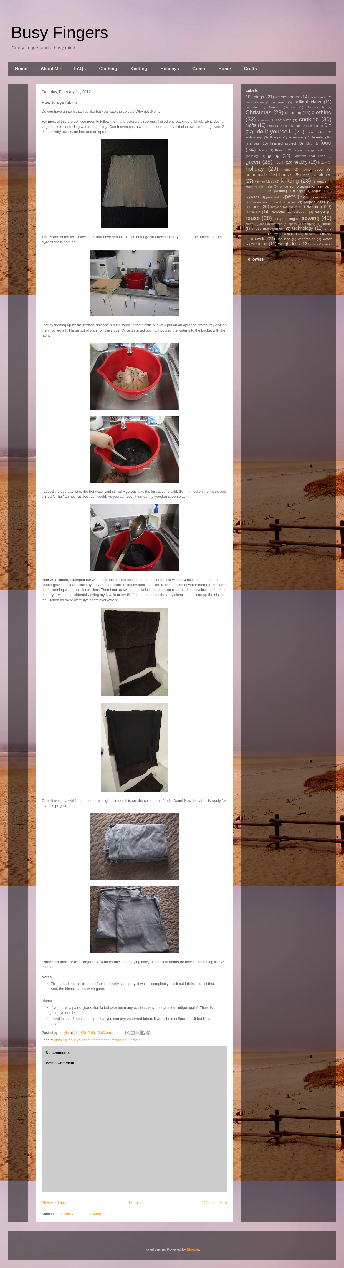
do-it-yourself (79, 1040)
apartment (318, 97)
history (322, 162)
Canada (274, 107)
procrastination (256, 202)
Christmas (259, 112)
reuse (253, 218)
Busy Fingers (59, 32)
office (284, 186)
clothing (60, 1040)
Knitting (138, 68)
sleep (249, 224)
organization (306, 186)
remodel (278, 212)
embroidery (254, 137)
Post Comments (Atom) (82, 1214)
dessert (313, 125)
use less (283, 239)
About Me (51, 68)
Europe (275, 137)
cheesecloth (315, 107)
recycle (276, 207)
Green (198, 68)
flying (308, 143)
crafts (251, 125)
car (293, 107)
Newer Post (55, 1203)
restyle (320, 212)
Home (21, 68)
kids (306, 175)
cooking (309, 119)
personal (272, 197)
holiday (255, 168)
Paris (255, 197)
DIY (328, 125)
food (325, 142)
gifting (274, 155)
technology (302, 228)
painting (280, 191)
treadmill (310, 234)
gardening (318, 150)
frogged (298, 150)
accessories (287, 97)
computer (283, 120)
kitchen (325, 174)
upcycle (134, 1040)
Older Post (215, 1203)
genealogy (252, 156)
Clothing (108, 68)
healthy (300, 162)
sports (293, 224)
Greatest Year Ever (309, 156)
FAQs (80, 68)
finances (252, 143)
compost (263, 120)
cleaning (293, 112)
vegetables (306, 239)
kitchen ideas (264, 181)
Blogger (193, 1249)
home (287, 169)
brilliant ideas (307, 102)
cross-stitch (293, 125)
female (317, 137)
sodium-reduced (271, 224)
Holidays (169, 68)
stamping (308, 224)
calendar (252, 107)
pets (290, 196)
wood (328, 244)
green (253, 161)
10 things (255, 97)
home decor (312, 169)
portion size (318, 197)
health (279, 162)
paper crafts (322, 191)
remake (253, 211)
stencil (326, 224)
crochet (272, 125)
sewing (311, 218)
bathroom (278, 102)
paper (301, 191)
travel (289, 233)
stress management (268, 228)
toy (276, 234)
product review (285, 202)
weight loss (289, 243)
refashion (119, 1040)
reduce (293, 207)
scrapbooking (284, 219)
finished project (283, 143)
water (327, 239)
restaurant (300, 212)
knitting (289, 180)
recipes (252, 206)
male (268, 186)
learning (251, 186)
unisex (327, 234)
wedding (259, 243)
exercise (296, 137)
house (285, 174)
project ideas (314, 202)
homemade (101, 1040)
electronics (316, 132)
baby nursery (255, 102)
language (319, 181)
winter (314, 244)
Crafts (250, 68)
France (263, 150)
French (280, 150)
